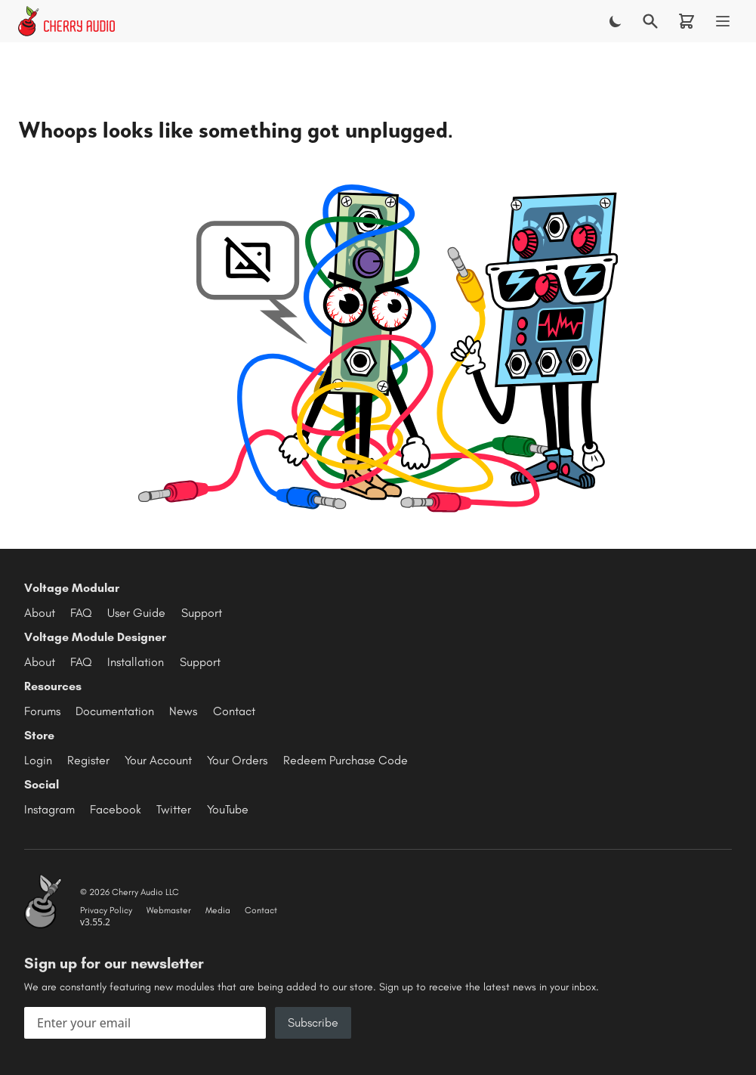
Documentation (115, 711)
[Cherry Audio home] (66, 21)
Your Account (158, 760)
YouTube (227, 809)
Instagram (49, 809)
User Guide (136, 613)
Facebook (115, 809)
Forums (42, 711)
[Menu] (723, 21)
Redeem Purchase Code (345, 760)
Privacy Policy (106, 910)
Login (38, 760)
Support (201, 613)
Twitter (173, 809)
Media (217, 910)
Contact (234, 711)
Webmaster (169, 910)
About (39, 613)
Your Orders (237, 760)
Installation (135, 662)
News (183, 711)
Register (88, 760)
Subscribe (313, 1022)
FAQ (81, 613)
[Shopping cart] (686, 21)
